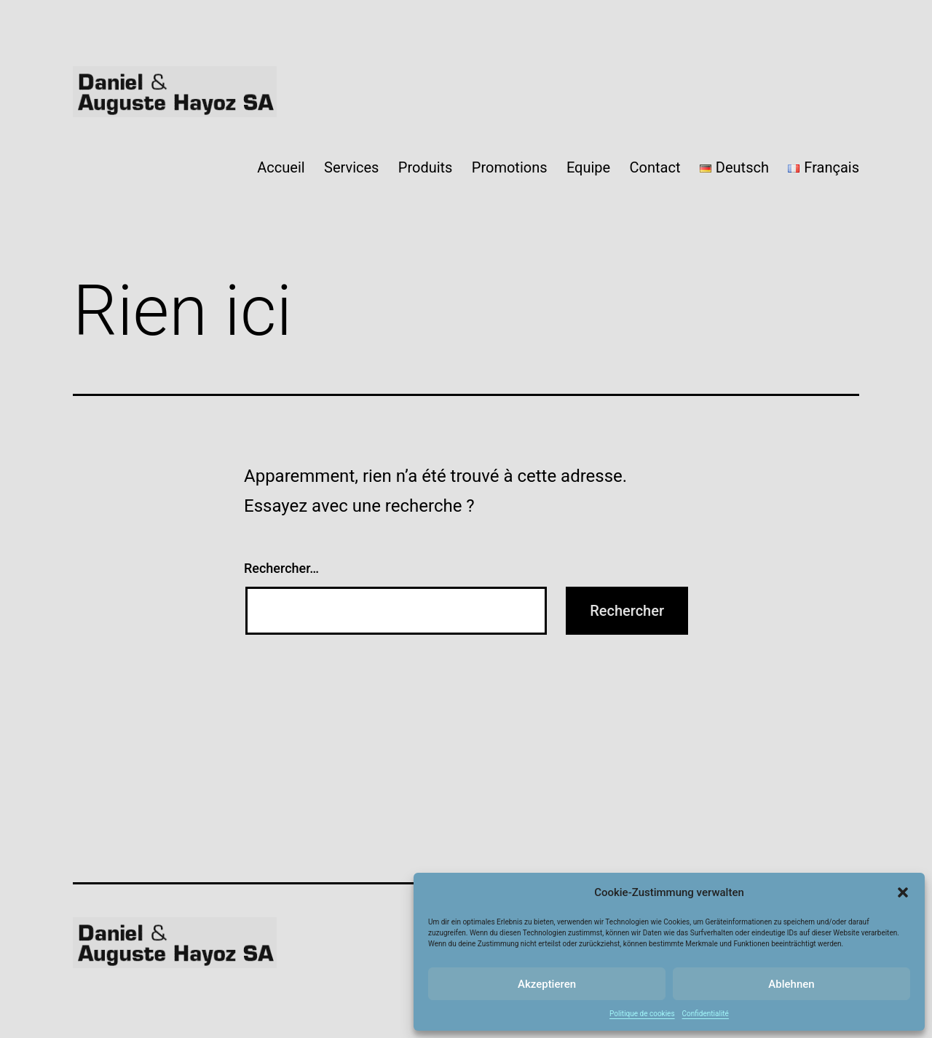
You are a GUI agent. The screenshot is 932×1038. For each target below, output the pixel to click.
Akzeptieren (547, 984)
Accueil (280, 167)
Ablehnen (791, 984)
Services (351, 167)
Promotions (510, 167)
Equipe (588, 167)
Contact (655, 167)
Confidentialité (705, 1014)
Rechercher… (281, 568)
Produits (425, 167)
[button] (903, 892)
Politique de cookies (642, 1014)
